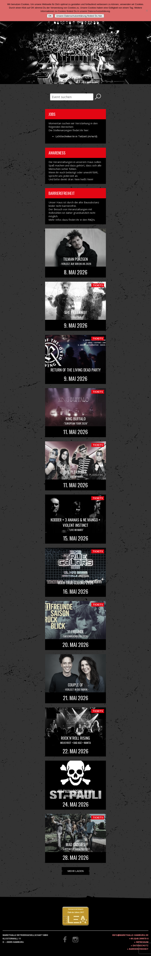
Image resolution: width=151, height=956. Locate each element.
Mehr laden (76, 871)
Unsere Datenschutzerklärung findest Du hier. (79, 16)
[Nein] (146, 10)
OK (50, 16)
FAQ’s (91, 219)
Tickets (98, 285)
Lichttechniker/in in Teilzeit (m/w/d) (76, 136)
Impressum (142, 942)
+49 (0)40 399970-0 (138, 938)
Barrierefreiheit (138, 949)
